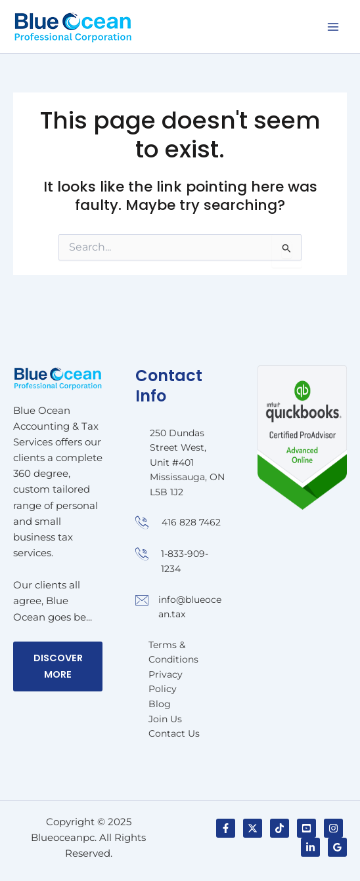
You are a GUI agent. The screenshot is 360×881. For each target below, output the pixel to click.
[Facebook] (225, 828)
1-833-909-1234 (184, 561)
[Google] (337, 847)
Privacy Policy (165, 682)
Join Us (165, 719)
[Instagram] (333, 828)
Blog (159, 704)
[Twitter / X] (252, 828)
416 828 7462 (191, 522)
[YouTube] (306, 828)
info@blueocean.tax (189, 607)
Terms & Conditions (173, 652)
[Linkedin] (310, 847)
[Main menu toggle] (333, 27)
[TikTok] (279, 828)
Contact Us (174, 733)
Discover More (58, 666)
